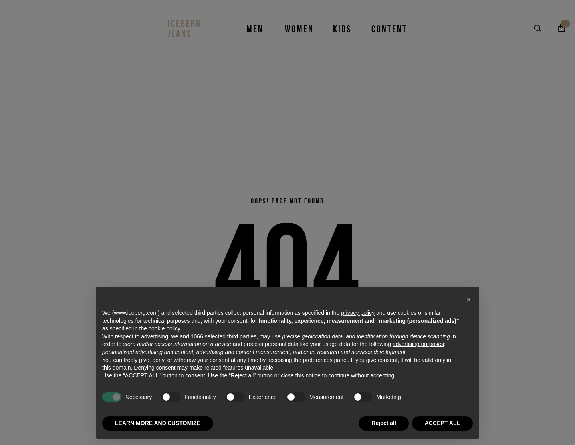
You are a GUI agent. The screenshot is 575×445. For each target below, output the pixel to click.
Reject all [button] (383, 423)
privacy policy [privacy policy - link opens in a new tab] (358, 313)
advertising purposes (418, 344)
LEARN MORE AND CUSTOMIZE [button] (157, 423)
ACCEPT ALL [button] (442, 423)
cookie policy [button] (164, 328)
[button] (468, 299)
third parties (241, 336)
